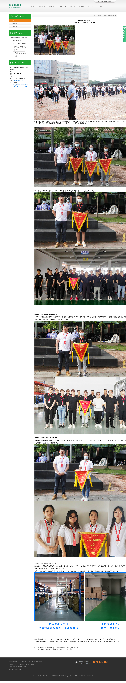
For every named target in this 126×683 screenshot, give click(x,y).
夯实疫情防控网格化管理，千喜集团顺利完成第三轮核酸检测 (59, 647)
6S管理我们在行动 (17, 40)
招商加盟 (72, 6)
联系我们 (81, 6)
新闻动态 (14, 20)
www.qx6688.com (18, 80)
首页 (32, 6)
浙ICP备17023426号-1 (87, 676)
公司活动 (14, 26)
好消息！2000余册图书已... (20, 43)
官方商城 (99, 6)
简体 (105, 1)
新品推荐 (14, 23)
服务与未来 (63, 6)
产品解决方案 (41, 6)
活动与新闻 (52, 6)
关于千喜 (90, 6)
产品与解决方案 (13, 661)
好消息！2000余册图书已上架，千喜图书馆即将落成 (56, 649)
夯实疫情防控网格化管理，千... (19, 37)
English (109, 1)
